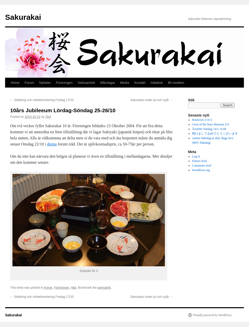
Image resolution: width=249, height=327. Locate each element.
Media (124, 83)
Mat (73, 287)
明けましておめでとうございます (215, 133)
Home (15, 83)
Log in (196, 156)
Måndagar (107, 83)
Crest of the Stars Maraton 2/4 (210, 124)
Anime (48, 287)
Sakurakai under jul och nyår (151, 100)
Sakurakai (23, 17)
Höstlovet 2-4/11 (202, 120)
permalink (104, 287)
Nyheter (45, 83)
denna (52, 144)
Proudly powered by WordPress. (212, 315)
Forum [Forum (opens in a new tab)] (29, 83)
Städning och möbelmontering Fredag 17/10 (42, 100)
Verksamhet (86, 83)
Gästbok (156, 83)
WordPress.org (201, 170)
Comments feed (201, 165)
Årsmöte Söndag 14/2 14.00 (209, 129)
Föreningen (64, 83)
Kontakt (139, 83)
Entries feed (199, 161)
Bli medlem (176, 83)
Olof (48, 117)
